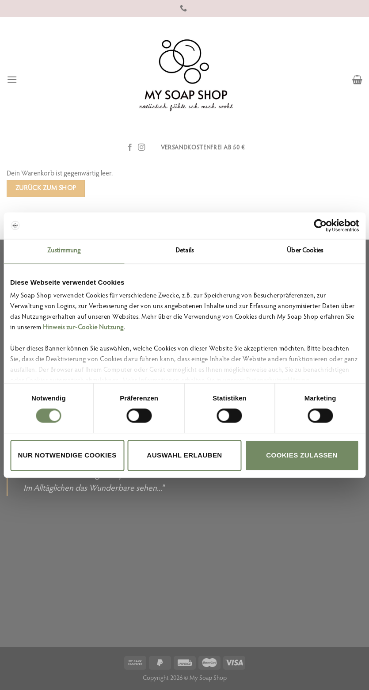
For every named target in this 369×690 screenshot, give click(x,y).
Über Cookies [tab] (305, 251)
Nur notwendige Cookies (67, 455)
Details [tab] (184, 251)
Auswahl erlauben (184, 455)
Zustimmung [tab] (63, 251)
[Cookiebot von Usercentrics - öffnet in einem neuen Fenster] (320, 225)
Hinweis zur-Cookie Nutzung (83, 327)
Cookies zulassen (301, 455)
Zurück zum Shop (45, 188)
